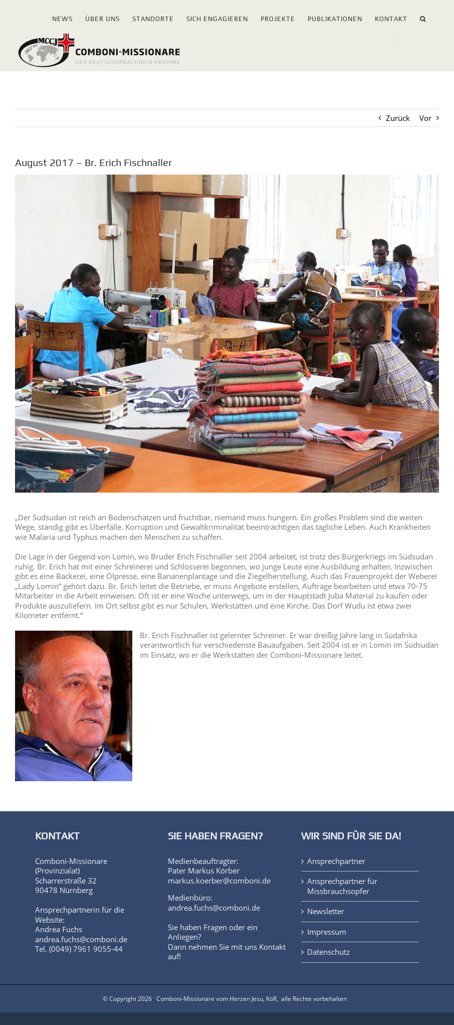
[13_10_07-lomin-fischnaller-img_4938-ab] (227, 334)
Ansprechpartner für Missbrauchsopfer (342, 886)
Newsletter (325, 911)
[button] (423, 17)
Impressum (326, 932)
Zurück (398, 118)
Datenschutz (328, 952)
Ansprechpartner (336, 861)
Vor (425, 118)
